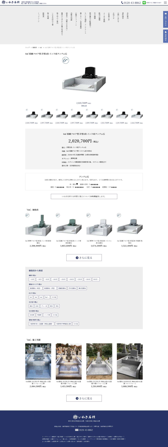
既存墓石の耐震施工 (90, 19)
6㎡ (41, 47)
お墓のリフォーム (76, 19)
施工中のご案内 (57, 18)
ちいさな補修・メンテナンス (85, 23)
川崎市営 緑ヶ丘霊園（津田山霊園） (41, 324)
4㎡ (36, 297)
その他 (54, 297)
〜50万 (47, 279)
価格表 (43, 14)
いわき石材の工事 (53, 19)
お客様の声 (109, 16)
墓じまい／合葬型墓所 (81, 20)
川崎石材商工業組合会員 (92, 421)
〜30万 (39, 279)
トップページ (39, 17)
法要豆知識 (71, 16)
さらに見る (84, 258)
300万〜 (96, 279)
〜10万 (32, 279)
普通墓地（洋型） (50, 288)
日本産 (32, 315)
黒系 (31, 306)
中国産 (39, 315)
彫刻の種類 (99, 16)
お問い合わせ (118, 17)
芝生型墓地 (72, 288)
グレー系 (44, 306)
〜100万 (54, 279)
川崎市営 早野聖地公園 (63, 324)
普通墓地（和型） (35, 288)
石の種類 (95, 15)
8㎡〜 (47, 297)
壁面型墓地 (62, 288)
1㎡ (31, 297)
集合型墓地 (82, 288)
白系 (37, 306)
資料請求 (123, 15)
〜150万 (62, 279)
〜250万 (79, 279)
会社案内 (127, 15)
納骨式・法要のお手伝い (67, 21)
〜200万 (71, 279)
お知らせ (113, 15)
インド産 (47, 315)
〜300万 (87, 279)
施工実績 (48, 15)
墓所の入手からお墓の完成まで (62, 23)
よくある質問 (104, 17)
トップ (27, 47)
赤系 (57, 306)
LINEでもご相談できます (152, 2)
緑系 (51, 306)
